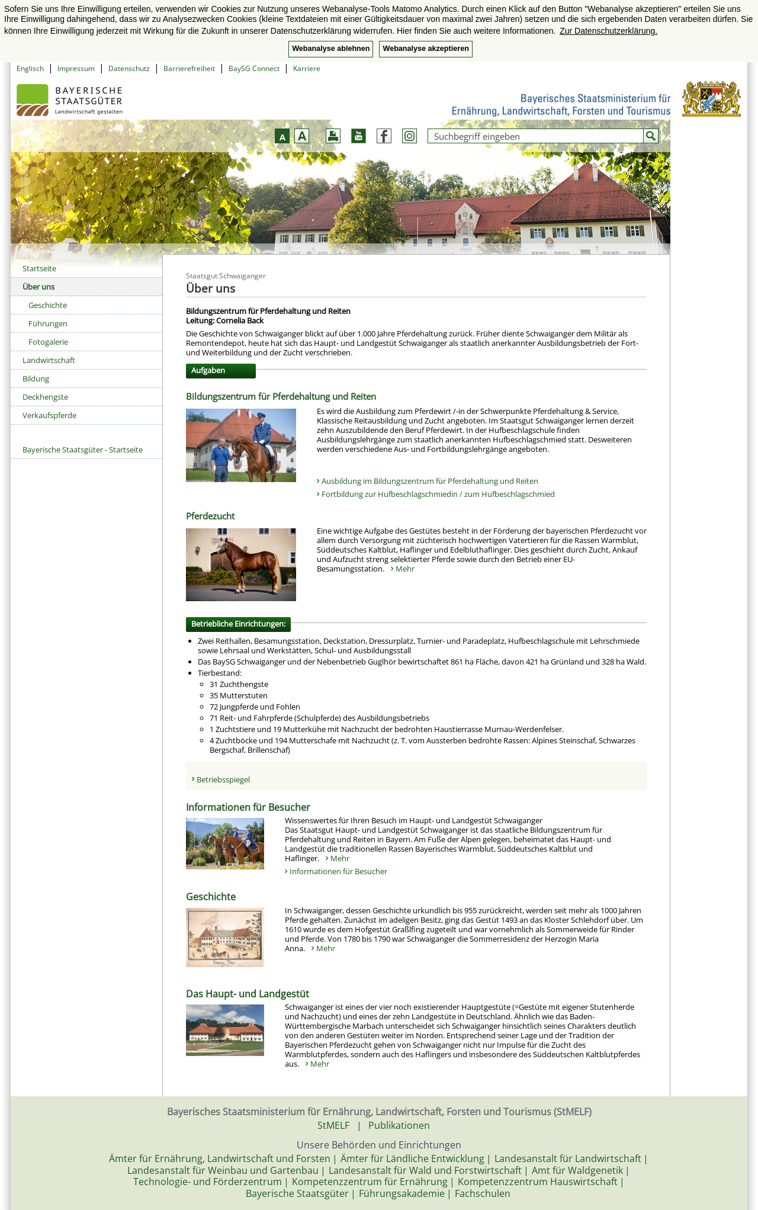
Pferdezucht (210, 516)
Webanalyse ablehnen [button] (331, 48)
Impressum (76, 68)
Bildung (36, 378)
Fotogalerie (48, 341)
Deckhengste (45, 396)
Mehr (405, 568)
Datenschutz (129, 68)
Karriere (306, 68)
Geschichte (47, 305)
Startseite (39, 268)
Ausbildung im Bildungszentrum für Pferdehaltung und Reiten (430, 481)
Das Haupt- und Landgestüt (247, 993)
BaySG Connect (254, 68)
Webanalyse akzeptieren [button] (425, 48)
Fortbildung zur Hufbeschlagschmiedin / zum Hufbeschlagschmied (438, 494)
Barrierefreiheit (189, 68)
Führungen (48, 323)
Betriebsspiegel (223, 779)
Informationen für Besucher (248, 807)
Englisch (30, 68)
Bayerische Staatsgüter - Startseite (83, 449)
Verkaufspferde (49, 415)
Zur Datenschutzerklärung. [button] (608, 31)
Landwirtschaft (49, 360)
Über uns (38, 286)
